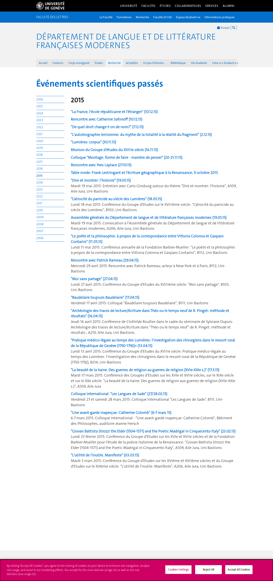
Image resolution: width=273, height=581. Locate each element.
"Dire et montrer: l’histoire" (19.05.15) (101, 180)
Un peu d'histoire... (154, 63)
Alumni (229, 6)
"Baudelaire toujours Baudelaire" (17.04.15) (105, 297)
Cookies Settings (178, 572)
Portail (223, 27)
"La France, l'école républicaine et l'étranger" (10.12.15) (114, 111)
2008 (40, 224)
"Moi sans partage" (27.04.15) (94, 278)
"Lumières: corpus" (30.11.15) (93, 142)
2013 (39, 189)
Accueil (43, 63)
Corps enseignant (79, 63)
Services (211, 6)
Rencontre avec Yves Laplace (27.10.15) (101, 165)
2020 (39, 141)
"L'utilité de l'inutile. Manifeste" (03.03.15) (105, 455)
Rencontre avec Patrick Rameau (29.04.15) (104, 260)
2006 (40, 238)
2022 (39, 127)
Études (165, 6)
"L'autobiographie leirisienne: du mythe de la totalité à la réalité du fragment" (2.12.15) (141, 134)
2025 (39, 106)
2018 (39, 155)
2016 (39, 168)
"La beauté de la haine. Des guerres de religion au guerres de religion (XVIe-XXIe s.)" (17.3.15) (145, 369)
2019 (39, 148)
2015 (39, 176)
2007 (39, 231)
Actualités (132, 63)
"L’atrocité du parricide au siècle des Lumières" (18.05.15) (116, 199)
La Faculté (106, 17)
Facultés (148, 6)
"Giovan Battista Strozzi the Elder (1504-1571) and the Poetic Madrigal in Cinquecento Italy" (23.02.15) (153, 431)
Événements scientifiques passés (99, 83)
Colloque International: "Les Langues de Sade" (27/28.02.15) (119, 393)
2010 (39, 210)
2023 (39, 120)
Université (128, 6)
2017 (39, 162)
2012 (39, 196)
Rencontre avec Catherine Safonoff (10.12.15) (106, 119)
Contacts (57, 63)
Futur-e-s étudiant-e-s (225, 63)
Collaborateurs (188, 6)
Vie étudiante (199, 63)
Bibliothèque (178, 63)
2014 (39, 182)
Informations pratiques (220, 17)
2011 (39, 203)
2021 (39, 134)
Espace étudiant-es (188, 17)
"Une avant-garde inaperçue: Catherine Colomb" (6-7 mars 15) (121, 412)
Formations (124, 17)
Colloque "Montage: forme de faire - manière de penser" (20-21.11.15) (126, 157)
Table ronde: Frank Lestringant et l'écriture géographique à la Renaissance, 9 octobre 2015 (144, 172)
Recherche (142, 17)
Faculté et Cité (162, 17)
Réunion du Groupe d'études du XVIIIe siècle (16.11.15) (114, 149)
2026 (39, 99)
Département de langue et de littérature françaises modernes (126, 41)
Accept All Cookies (239, 572)
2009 (40, 217)
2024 (39, 113)
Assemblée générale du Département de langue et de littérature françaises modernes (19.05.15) (149, 217)
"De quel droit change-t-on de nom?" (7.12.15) (107, 126)
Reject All (208, 572)
